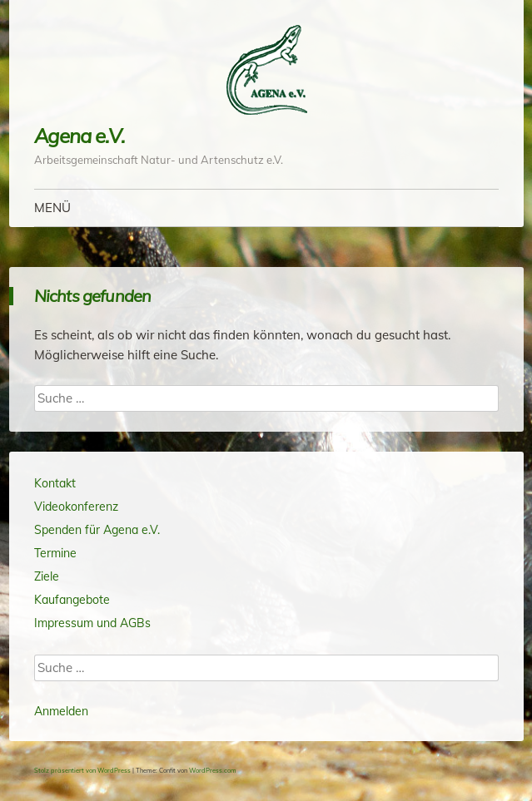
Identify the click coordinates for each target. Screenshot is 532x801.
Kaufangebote (72, 599)
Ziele (46, 576)
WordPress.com (212, 770)
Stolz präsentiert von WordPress (82, 770)
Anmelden (61, 711)
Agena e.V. (79, 135)
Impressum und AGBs (92, 623)
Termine (55, 553)
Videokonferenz (76, 506)
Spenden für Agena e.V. (97, 529)
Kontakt (55, 483)
